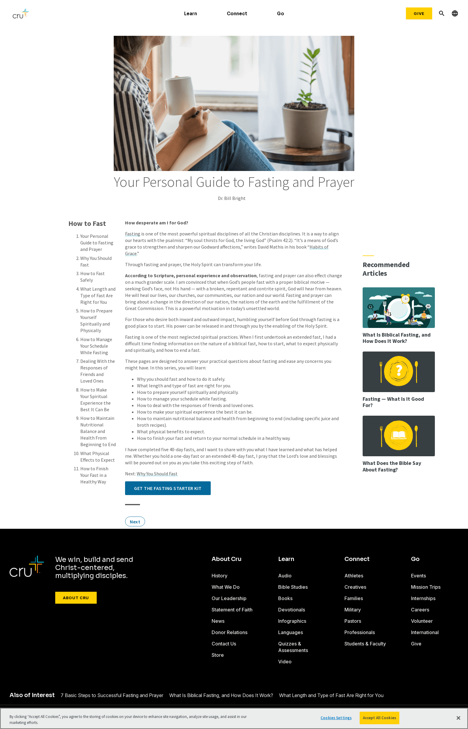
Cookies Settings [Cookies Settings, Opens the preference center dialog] (336, 717)
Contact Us (224, 644)
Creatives (355, 587)
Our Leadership (229, 598)
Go (280, 13)
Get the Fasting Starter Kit (168, 488)
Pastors (352, 621)
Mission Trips (426, 587)
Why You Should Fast (157, 474)
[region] (234, 718)
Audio (285, 576)
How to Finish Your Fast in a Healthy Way (94, 475)
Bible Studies (293, 587)
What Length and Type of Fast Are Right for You (98, 295)
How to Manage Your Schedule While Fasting (96, 345)
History (219, 576)
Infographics (292, 621)
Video (285, 662)
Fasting (132, 234)
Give (419, 13)
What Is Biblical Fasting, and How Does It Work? (221, 695)
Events (418, 576)
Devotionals (291, 610)
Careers (420, 610)
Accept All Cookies (379, 717)
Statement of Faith (232, 610)
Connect (237, 13)
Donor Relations (229, 632)
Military (352, 610)
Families (353, 598)
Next (135, 522)
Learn (190, 13)
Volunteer (422, 621)
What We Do (226, 587)
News (218, 621)
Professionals (359, 632)
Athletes (353, 576)
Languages (290, 632)
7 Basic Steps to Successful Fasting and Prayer (112, 695)
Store (218, 655)
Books (285, 598)
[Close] (458, 718)
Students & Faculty (365, 644)
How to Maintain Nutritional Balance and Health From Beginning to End (98, 431)
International (425, 632)
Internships (423, 598)
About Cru (76, 597)
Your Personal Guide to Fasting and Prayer (96, 242)
